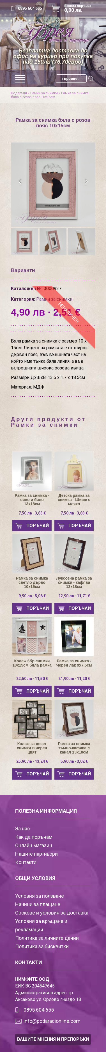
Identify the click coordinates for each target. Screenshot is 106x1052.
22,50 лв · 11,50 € (32, 678)
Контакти (25, 862)
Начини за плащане (37, 904)
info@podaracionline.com (52, 1021)
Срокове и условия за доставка (51, 913)
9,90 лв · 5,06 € (32, 596)
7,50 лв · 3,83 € (32, 513)
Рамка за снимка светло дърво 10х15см (32, 582)
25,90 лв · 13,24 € (32, 761)
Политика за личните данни (47, 938)
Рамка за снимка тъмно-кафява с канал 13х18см (74, 748)
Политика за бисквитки (42, 946)
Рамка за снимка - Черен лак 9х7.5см (74, 663)
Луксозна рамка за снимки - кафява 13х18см (74, 582)
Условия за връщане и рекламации (41, 925)
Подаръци (19, 93)
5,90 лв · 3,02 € (74, 761)
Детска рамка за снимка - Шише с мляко (74, 499)
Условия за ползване (39, 896)
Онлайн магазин (33, 845)
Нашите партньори (36, 854)
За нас (22, 829)
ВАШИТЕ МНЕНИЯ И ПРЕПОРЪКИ (53, 1039)
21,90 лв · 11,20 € (74, 678)
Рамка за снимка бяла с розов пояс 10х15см (50, 95)
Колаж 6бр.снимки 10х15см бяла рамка (32, 663)
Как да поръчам (33, 837)
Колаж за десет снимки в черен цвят (32, 748)
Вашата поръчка (79, 8)
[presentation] (20, 182)
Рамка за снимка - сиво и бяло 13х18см (32, 499)
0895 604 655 (30, 8)
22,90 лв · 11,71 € (74, 596)
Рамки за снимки (44, 93)
